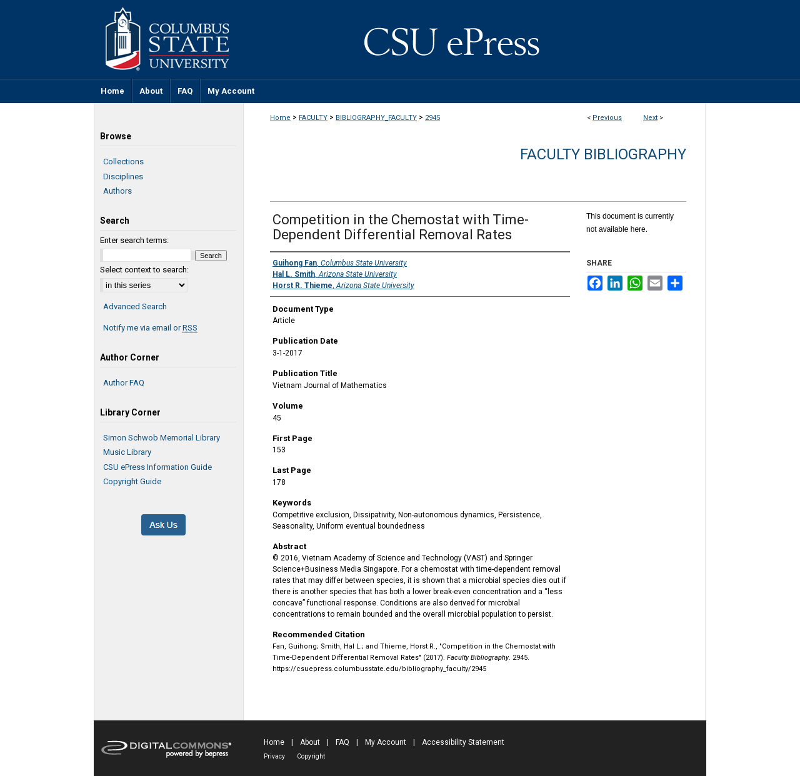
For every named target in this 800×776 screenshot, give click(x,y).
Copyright (311, 756)
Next (650, 118)
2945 (432, 118)
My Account (385, 742)
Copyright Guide (132, 481)
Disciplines (123, 176)
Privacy (274, 756)
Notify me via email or (150, 328)
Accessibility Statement (463, 742)
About (310, 742)
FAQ (342, 742)
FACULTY (313, 118)
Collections (123, 161)
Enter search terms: (134, 240)
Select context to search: (144, 269)
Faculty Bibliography (603, 154)
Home (280, 118)
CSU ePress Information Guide (157, 467)
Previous (607, 118)
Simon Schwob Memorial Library (161, 437)
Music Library (127, 452)
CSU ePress (475, 39)
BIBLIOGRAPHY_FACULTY (376, 118)
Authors (117, 191)
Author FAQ (123, 382)
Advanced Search (135, 306)
